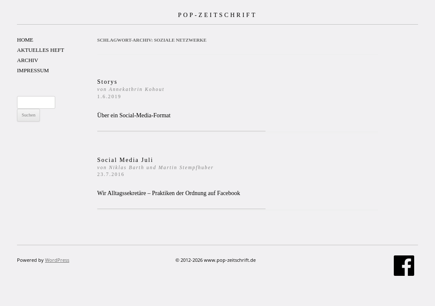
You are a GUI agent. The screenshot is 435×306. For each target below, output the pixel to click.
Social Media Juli (155, 167)
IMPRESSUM (33, 70)
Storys (130, 89)
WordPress (57, 260)
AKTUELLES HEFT (40, 50)
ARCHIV (27, 60)
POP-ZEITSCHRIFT (217, 14)
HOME (25, 40)
